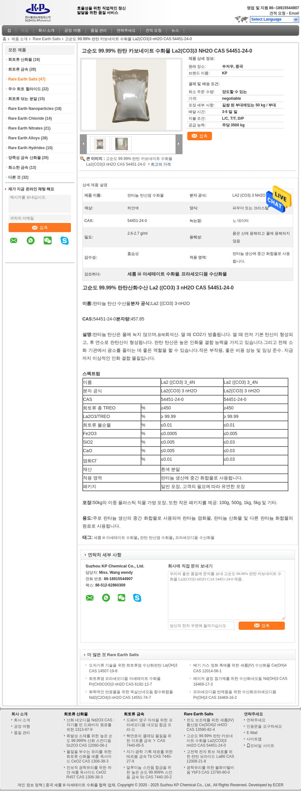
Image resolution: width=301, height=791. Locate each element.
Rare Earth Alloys (24, 138)
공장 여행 (72, 30)
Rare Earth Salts (47, 39)
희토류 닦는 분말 (22, 99)
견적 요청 (277, 13)
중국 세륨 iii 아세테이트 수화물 (72, 785)
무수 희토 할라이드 (24, 89)
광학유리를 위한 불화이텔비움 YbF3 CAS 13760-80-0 (210, 770)
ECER (278, 785)
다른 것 (14, 177)
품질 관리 (99, 30)
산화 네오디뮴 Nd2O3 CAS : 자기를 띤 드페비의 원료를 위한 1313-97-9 (90, 725)
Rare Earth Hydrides (26, 148)
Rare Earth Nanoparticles (31, 108)
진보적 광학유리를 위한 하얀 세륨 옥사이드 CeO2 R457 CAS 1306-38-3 (89, 772)
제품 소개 (19, 39)
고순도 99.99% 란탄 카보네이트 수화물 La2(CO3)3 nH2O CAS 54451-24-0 (210, 741)
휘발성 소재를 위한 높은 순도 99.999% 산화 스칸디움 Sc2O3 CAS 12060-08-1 (89, 741)
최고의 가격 (161, 164)
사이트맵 (254, 739)
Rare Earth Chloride (26, 118)
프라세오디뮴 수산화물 (194, 537)
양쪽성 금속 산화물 (24, 157)
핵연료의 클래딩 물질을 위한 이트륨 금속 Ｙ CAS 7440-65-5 (148, 741)
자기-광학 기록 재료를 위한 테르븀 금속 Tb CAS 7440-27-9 (149, 756)
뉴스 (175, 30)
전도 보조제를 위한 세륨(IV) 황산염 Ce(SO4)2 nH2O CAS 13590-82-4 (210, 725)
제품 (25, 30)
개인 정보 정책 (29, 785)
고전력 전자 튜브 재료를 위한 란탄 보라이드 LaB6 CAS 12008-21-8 (210, 756)
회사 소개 (46, 30)
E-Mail (252, 733)
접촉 (40, 227)
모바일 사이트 (260, 746)
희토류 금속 (18, 69)
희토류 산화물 (20, 59)
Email (294, 13)
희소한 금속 (18, 167)
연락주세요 (126, 30)
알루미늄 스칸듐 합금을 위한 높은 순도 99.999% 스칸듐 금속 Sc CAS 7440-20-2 (149, 772)
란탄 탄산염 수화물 (156, 537)
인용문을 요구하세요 (264, 726)
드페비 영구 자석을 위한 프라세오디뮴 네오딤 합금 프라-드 (149, 725)
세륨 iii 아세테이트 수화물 (116, 537)
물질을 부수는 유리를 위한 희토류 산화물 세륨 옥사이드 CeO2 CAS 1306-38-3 (89, 756)
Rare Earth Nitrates (25, 128)
